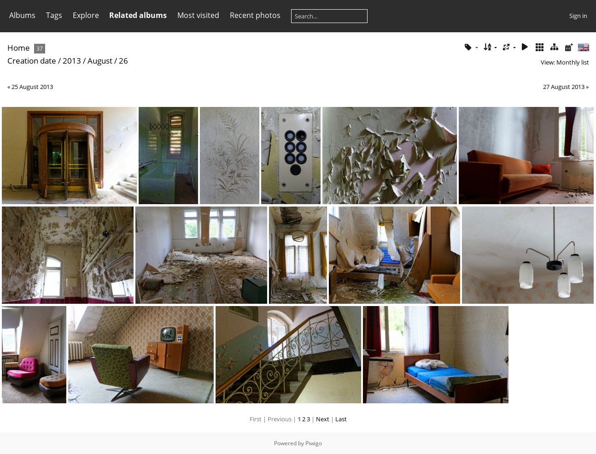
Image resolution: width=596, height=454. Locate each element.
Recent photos (255, 15)
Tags (54, 15)
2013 (72, 60)
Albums (22, 15)
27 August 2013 (563, 87)
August (100, 60)
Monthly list (572, 62)
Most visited (198, 15)
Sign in (578, 16)
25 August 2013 (32, 87)
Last (341, 419)
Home (18, 47)
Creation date (31, 60)
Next (322, 419)
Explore (86, 15)
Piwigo (313, 443)
